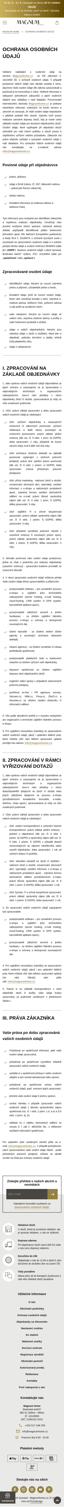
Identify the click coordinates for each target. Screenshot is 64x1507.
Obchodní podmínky (32, 1308)
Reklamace (31, 1374)
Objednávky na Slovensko (32, 1321)
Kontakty (32, 1380)
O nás (32, 1302)
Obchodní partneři (32, 1361)
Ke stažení (32, 1335)
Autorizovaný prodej (32, 1367)
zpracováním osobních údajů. (32, 1207)
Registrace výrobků (32, 1354)
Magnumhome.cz (23, 76)
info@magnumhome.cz (16, 151)
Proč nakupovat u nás (32, 1387)
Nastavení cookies (32, 1328)
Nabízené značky (32, 1341)
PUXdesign (36, 1501)
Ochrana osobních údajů (32, 1315)
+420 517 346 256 (35, 1425)
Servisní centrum (32, 1348)
